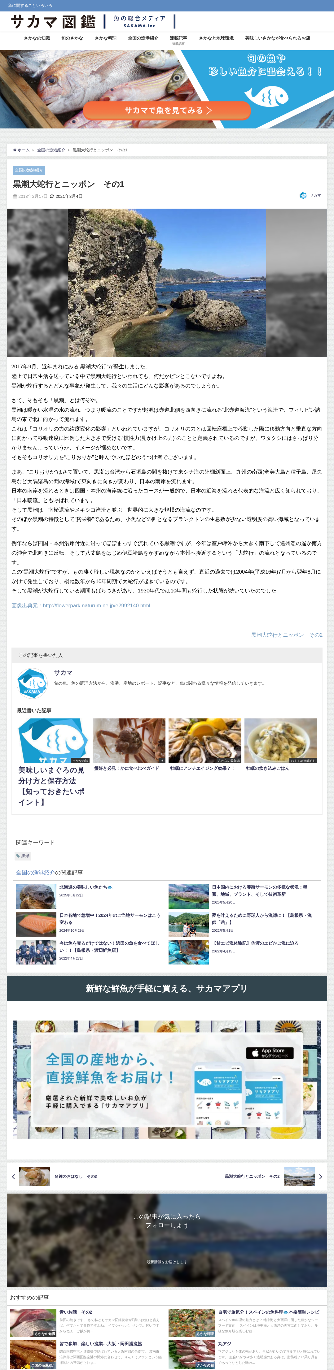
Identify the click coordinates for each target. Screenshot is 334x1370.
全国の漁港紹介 (143, 38)
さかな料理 (105, 38)
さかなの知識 (37, 38)
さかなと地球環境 (216, 38)
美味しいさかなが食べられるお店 (277, 38)
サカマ (315, 195)
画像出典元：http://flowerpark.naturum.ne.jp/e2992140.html (81, 605)
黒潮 (25, 856)
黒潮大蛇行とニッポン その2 (287, 634)
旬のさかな (72, 38)
